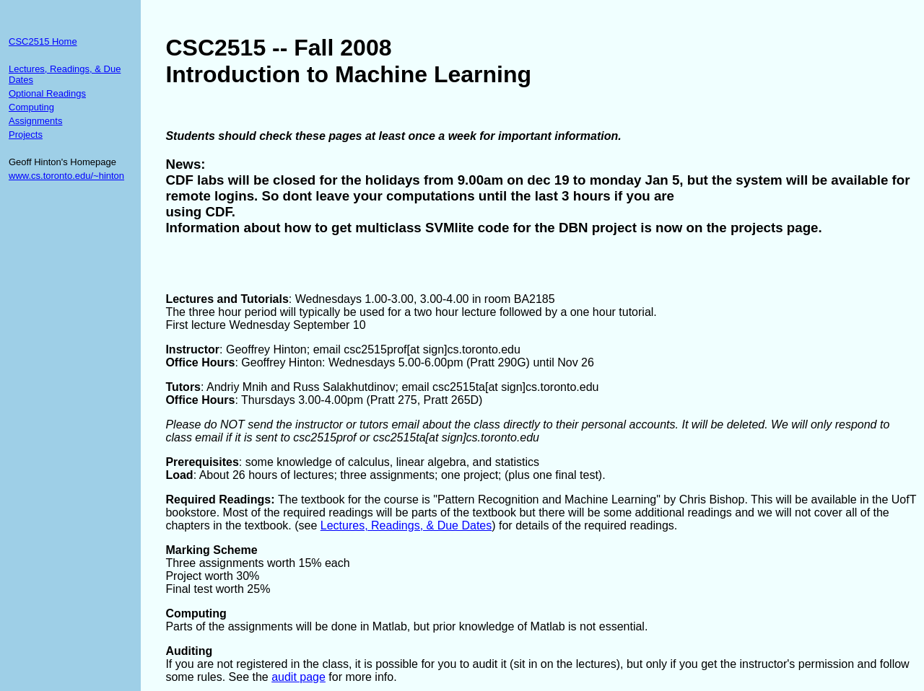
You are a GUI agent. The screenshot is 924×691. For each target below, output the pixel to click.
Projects (26, 134)
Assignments (35, 120)
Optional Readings (47, 93)
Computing (31, 107)
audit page (298, 677)
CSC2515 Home (43, 41)
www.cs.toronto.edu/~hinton (66, 175)
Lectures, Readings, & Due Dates (406, 525)
